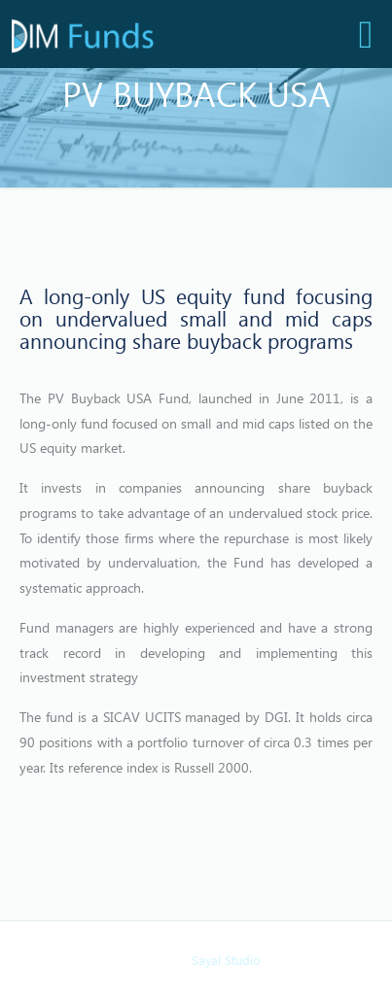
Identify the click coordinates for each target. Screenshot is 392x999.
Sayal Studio (226, 959)
